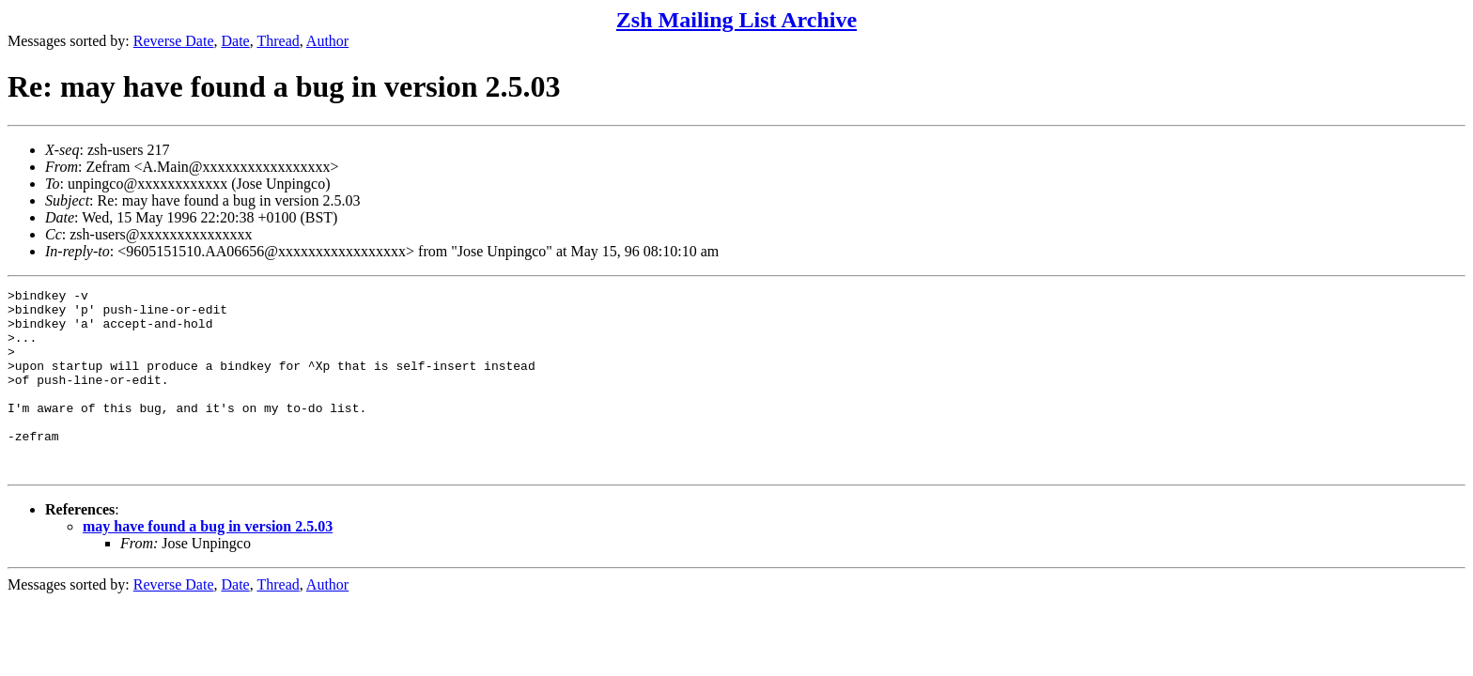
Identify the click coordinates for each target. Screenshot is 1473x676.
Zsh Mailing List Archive (736, 20)
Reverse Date (173, 41)
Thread (277, 41)
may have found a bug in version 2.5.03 (208, 563)
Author (327, 41)
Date (236, 41)
